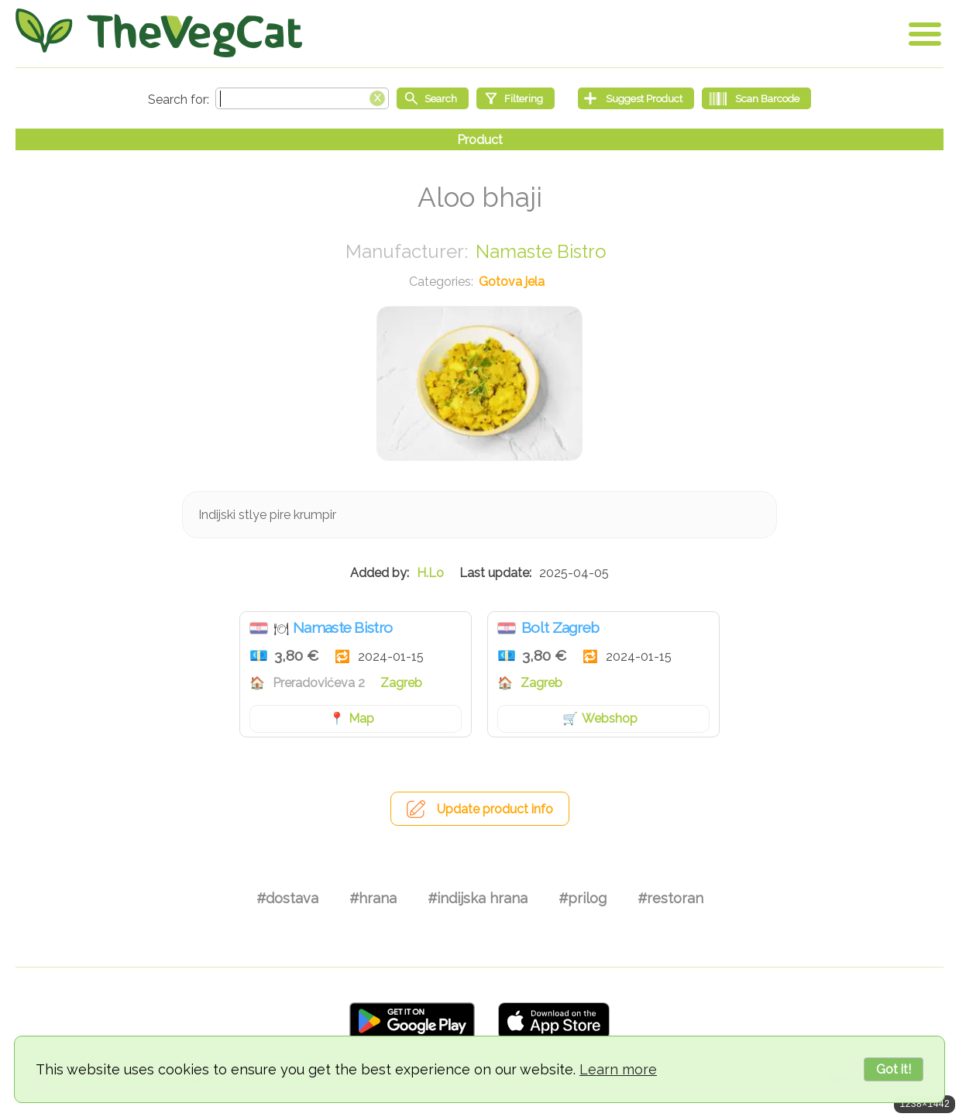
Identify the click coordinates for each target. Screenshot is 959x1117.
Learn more (618, 1069)
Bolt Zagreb (560, 627)
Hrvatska (258, 628)
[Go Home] (158, 33)
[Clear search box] (377, 97)
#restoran (670, 898)
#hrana (373, 898)
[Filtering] (515, 98)
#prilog (583, 898)
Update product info (495, 809)
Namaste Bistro (541, 251)
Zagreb (401, 682)
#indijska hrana (478, 898)
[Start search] (433, 98)
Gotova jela (512, 281)
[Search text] (302, 98)
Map (361, 718)
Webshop (610, 718)
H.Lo (430, 572)
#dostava (287, 898)
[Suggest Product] (636, 98)
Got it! (893, 1069)
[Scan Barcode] (756, 98)
